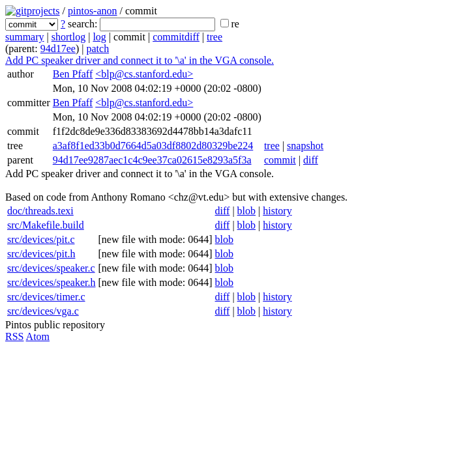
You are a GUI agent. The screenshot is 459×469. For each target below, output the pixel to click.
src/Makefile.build (45, 225)
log (99, 36)
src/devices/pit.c (41, 239)
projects (43, 10)
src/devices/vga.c (43, 311)
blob (246, 210)
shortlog (68, 36)
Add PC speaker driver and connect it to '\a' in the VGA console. (139, 60)
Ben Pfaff (73, 73)
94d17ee (58, 48)
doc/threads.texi (40, 210)
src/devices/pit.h (41, 253)
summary (24, 36)
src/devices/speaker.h (51, 282)
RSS (14, 336)
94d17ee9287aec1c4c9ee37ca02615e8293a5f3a (152, 159)
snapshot (305, 145)
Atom (38, 336)
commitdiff (176, 36)
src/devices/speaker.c (51, 268)
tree (214, 36)
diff (310, 159)
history (277, 210)
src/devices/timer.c (46, 296)
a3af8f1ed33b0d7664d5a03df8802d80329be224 (153, 145)
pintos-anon (92, 10)
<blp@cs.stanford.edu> (144, 73)
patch (97, 48)
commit (280, 159)
